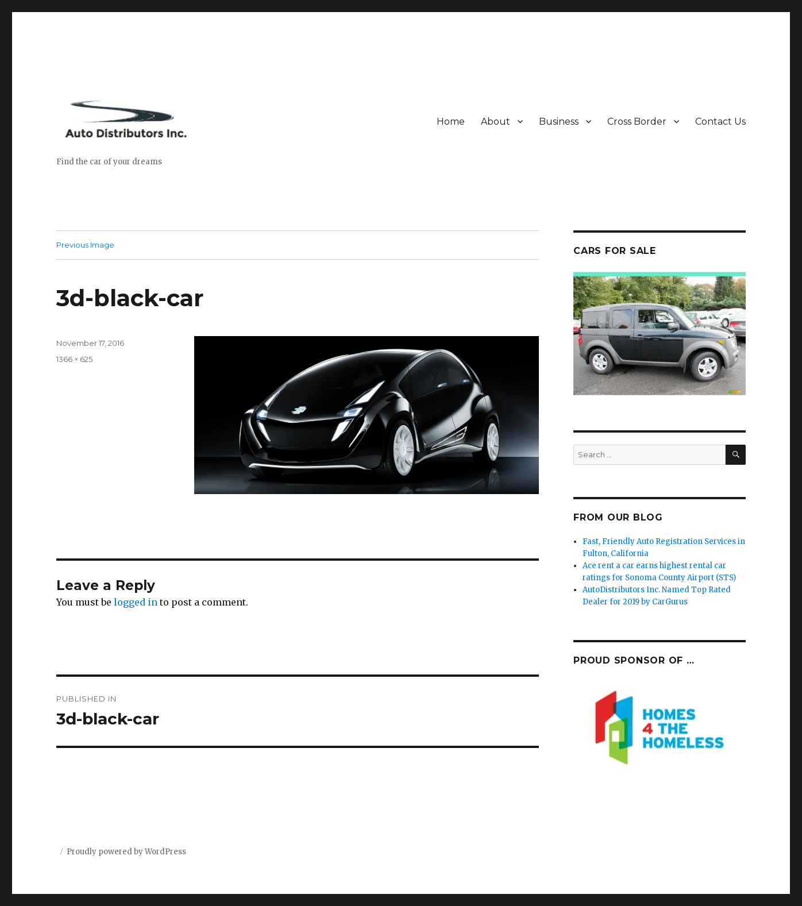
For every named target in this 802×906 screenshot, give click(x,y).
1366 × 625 (74, 359)
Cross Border (636, 121)
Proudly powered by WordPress (126, 852)
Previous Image (85, 244)
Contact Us (720, 121)
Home (451, 121)
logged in (135, 602)
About (495, 121)
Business (559, 121)
